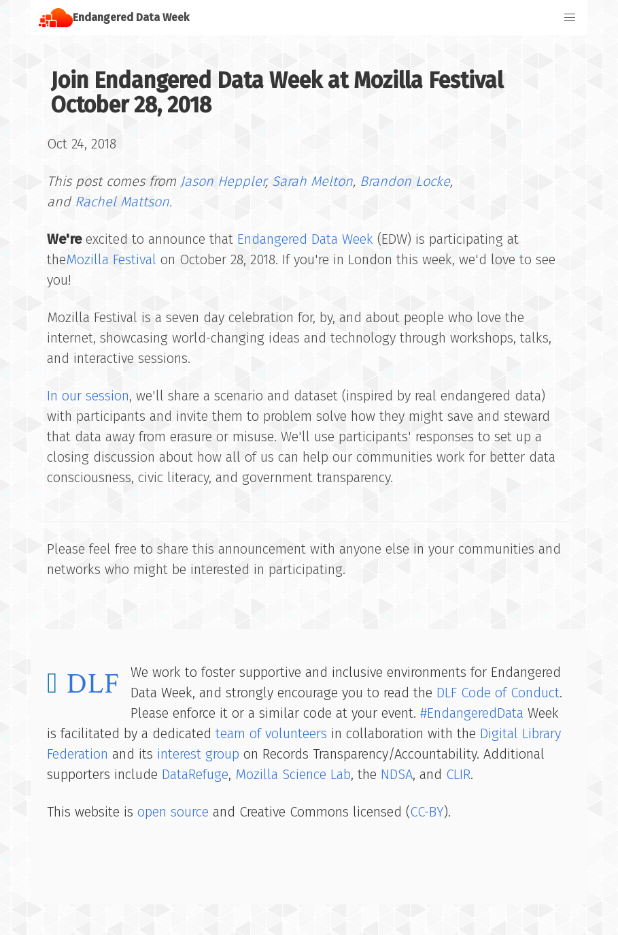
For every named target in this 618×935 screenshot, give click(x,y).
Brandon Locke (405, 181)
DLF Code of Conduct (498, 692)
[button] (569, 17)
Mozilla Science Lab (293, 774)
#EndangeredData (471, 713)
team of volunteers (271, 733)
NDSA (397, 774)
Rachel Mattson (122, 201)
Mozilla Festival (111, 259)
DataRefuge (195, 774)
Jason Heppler (222, 181)
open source (173, 812)
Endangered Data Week (305, 239)
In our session (88, 395)
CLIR (458, 774)
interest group (198, 754)
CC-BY (427, 812)
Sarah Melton (312, 181)
